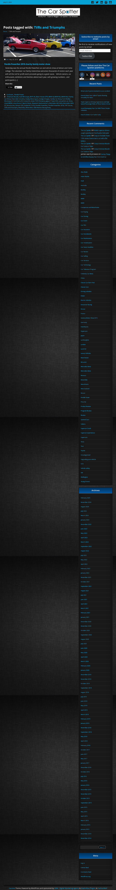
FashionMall (102, 888)
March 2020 (85, 661)
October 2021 (85, 582)
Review (83, 415)
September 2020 (86, 635)
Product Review (86, 406)
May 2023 (84, 533)
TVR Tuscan (68, 105)
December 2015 (86, 789)
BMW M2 (57, 97)
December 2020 (86, 622)
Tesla (82, 442)
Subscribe (87, 56)
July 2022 (84, 555)
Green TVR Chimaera (38, 101)
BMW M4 (64, 97)
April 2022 (84, 564)
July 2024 (84, 511)
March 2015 (85, 820)
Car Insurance (85, 229)
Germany (84, 322)
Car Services (85, 260)
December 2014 (86, 834)
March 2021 (85, 608)
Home (5, 31)
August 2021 (85, 591)
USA (82, 464)
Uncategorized (85, 455)
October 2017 (85, 750)
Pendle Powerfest (41, 105)
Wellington (84, 477)
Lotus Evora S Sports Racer (22, 103)
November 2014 (86, 838)
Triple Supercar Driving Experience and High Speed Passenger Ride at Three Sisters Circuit (95, 103)
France (83, 313)
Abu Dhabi (84, 172)
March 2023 (85, 542)
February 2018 (85, 745)
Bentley (83, 190)
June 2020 (84, 648)
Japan (82, 335)
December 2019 (86, 674)
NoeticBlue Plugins (88, 888)
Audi (82, 181)
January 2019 (85, 723)
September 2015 (86, 803)
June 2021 (84, 599)
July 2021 (84, 595)
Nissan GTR (19, 105)
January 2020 (85, 670)
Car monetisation (86, 243)
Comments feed (86, 872)
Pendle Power (19, 95)
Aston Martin (85, 176)
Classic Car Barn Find (87, 282)
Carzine (12, 888)
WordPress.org (85, 876)
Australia (84, 185)
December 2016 (86, 767)
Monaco (83, 375)
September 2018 (86, 732)
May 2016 (84, 781)
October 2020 (85, 630)
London (83, 344)
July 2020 (84, 644)
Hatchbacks (84, 327)
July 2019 (84, 697)
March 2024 (85, 515)
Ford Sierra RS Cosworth (21, 101)
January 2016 (85, 785)
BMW (82, 198)
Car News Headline (87, 247)
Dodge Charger (44, 99)
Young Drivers (85, 481)
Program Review (86, 411)
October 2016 (85, 772)
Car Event (10, 95)
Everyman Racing (86, 305)
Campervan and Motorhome (90, 207)
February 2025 (85, 498)
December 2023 (86, 524)
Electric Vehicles (86, 300)
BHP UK (32, 97)
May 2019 (84, 705)
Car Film (83, 225)
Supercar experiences (88, 433)
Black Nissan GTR (42, 97)
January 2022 (85, 573)
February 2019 (85, 719)
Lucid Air (83, 349)
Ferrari (83, 309)
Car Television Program (88, 269)
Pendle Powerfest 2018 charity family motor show (27, 64)
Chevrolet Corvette (18, 99)
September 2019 (86, 688)
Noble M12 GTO (29, 105)
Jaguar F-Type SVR (52, 101)
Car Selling (84, 256)
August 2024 (85, 507)
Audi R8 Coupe (24, 97)
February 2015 (85, 825)
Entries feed (85, 867)
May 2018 (84, 736)
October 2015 (85, 798)
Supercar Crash (86, 428)
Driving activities (86, 291)
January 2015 (85, 829)
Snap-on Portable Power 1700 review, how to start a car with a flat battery (95, 138)
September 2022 (86, 546)
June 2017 (84, 754)
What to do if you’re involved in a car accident (95, 91)
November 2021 (86, 577)
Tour (82, 446)
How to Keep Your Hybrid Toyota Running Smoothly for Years (94, 96)
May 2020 (84, 652)
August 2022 (85, 551)
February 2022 (85, 568)
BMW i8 (51, 97)
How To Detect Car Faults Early (91, 115)
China (83, 278)
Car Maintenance (86, 238)
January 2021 (85, 617)
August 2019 (85, 692)
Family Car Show (55, 99)
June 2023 (84, 529)
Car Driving (84, 216)
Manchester (85, 358)
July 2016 (84, 776)
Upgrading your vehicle (88, 459)
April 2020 (84, 657)
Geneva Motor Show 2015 (89, 318)
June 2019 (84, 701)
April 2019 (84, 710)
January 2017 (85, 763)
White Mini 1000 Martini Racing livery (38, 107)
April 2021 (84, 604)
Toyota (83, 450)
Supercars (84, 437)
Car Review (84, 252)
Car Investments (86, 234)
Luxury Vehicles (86, 353)
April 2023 (84, 537)
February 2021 (85, 613)
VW (82, 473)
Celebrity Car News (87, 274)
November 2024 (86, 502)
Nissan (83, 393)
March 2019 (85, 714)
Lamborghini (85, 340)
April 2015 (84, 816)
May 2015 (84, 812)
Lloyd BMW (8, 103)
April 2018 (84, 741)
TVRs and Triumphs (49, 27)
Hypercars (84, 331)
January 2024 (85, 520)
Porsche (83, 402)
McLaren (83, 362)
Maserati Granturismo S (40, 103)
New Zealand (85, 389)
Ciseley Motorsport (31, 99)
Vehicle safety (85, 468)
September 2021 (86, 586)
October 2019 (85, 683)
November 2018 (86, 728)
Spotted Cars (85, 419)
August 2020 (85, 639)
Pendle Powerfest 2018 (56, 105)
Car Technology (86, 265)
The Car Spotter (86, 130)
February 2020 (85, 666)
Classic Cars (85, 287)
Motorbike (84, 380)
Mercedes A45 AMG (55, 103)
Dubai (83, 296)
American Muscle (12, 97)
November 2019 (86, 679)
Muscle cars (11, 105)
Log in (83, 863)
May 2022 (84, 560)
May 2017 (84, 758)
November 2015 (86, 794)
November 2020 (86, 626)
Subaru (83, 424)
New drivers (85, 384)
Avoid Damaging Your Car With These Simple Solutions (95, 109)
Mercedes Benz (86, 366)
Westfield (21, 107)
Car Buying (84, 212)
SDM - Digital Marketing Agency (66, 888)
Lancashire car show (65, 101)
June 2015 (84, 807)
